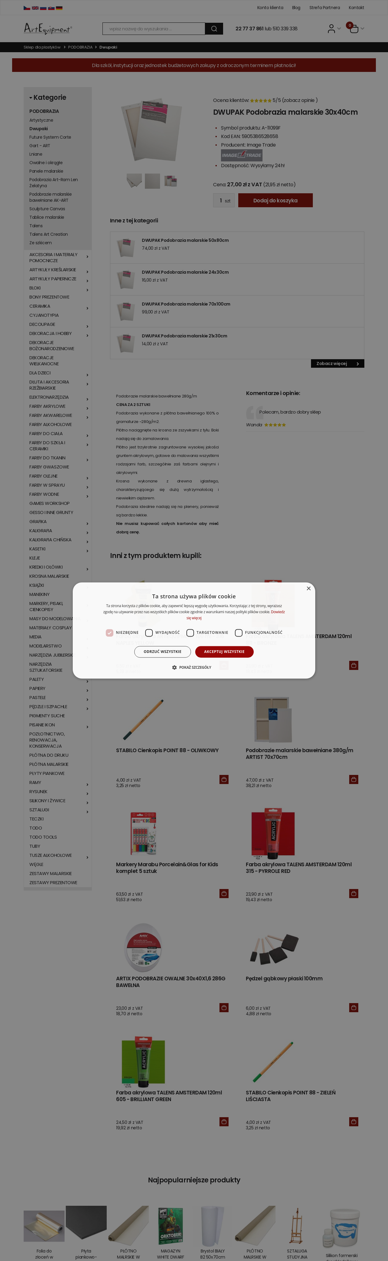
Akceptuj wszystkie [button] (224, 651)
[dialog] (194, 630)
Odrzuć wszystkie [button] (162, 651)
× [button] (308, 589)
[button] (194, 667)
